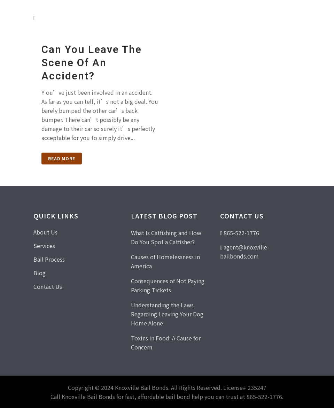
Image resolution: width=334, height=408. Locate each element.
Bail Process (49, 259)
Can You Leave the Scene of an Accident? (91, 62)
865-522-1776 (241, 233)
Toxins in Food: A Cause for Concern (166, 342)
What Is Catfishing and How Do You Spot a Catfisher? (166, 237)
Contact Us (47, 286)
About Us (45, 232)
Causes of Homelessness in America (165, 261)
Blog (39, 273)
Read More (61, 158)
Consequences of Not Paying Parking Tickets (167, 285)
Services (44, 245)
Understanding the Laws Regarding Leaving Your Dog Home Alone (167, 314)
